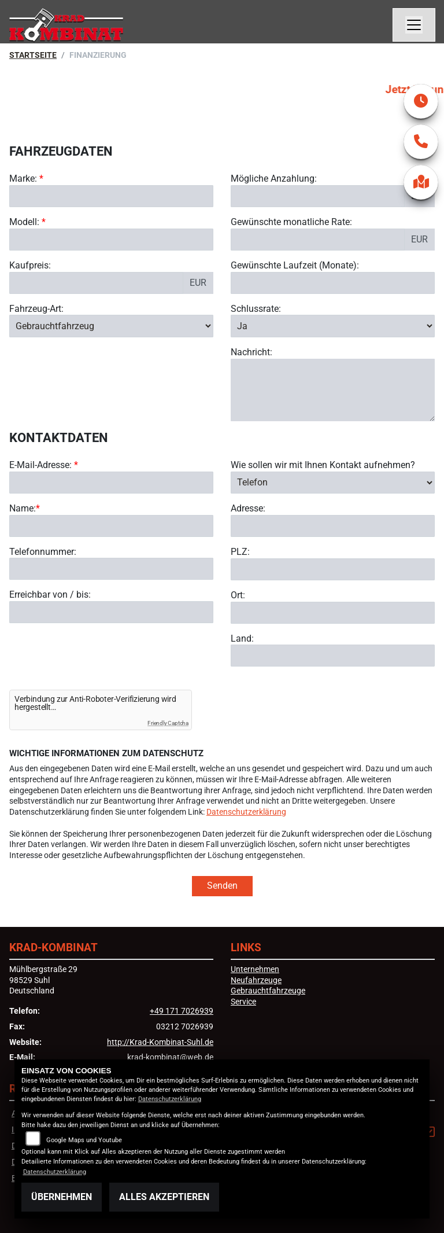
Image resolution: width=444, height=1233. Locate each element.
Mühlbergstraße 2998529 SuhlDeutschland (43, 980)
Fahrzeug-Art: (36, 308)
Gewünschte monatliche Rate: (291, 221)
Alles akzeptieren (164, 1196)
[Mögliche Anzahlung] (318, 196)
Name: (22, 508)
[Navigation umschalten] (414, 25)
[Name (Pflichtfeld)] (111, 526)
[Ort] (333, 613)
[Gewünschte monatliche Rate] (318, 240)
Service (243, 1002)
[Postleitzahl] (333, 569)
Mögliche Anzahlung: (274, 178)
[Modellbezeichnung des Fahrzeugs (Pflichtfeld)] (111, 240)
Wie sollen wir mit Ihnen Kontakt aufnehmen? (323, 464)
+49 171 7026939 (181, 1011)
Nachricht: (251, 352)
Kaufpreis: (30, 265)
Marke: (23, 178)
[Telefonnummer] (111, 569)
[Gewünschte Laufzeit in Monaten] (333, 283)
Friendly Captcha (167, 723)
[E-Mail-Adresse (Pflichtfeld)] (111, 483)
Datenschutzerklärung (246, 812)
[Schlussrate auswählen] (333, 326)
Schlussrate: (256, 308)
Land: (242, 638)
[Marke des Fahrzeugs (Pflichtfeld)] (111, 196)
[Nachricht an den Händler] (333, 390)
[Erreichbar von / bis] (111, 612)
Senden (222, 885)
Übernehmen (61, 1196)
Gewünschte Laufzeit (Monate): (295, 265)
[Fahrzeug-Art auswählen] (111, 326)
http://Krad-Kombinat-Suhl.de (160, 1042)
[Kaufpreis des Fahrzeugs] (96, 283)
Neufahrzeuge (256, 980)
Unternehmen (255, 969)
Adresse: (248, 508)
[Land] (333, 656)
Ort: (238, 595)
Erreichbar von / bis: (50, 595)
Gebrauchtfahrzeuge (268, 991)
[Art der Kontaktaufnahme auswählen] (333, 483)
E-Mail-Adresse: (43, 464)
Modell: (24, 221)
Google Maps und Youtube (84, 1140)
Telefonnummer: (42, 551)
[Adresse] (333, 526)
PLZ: (240, 551)
